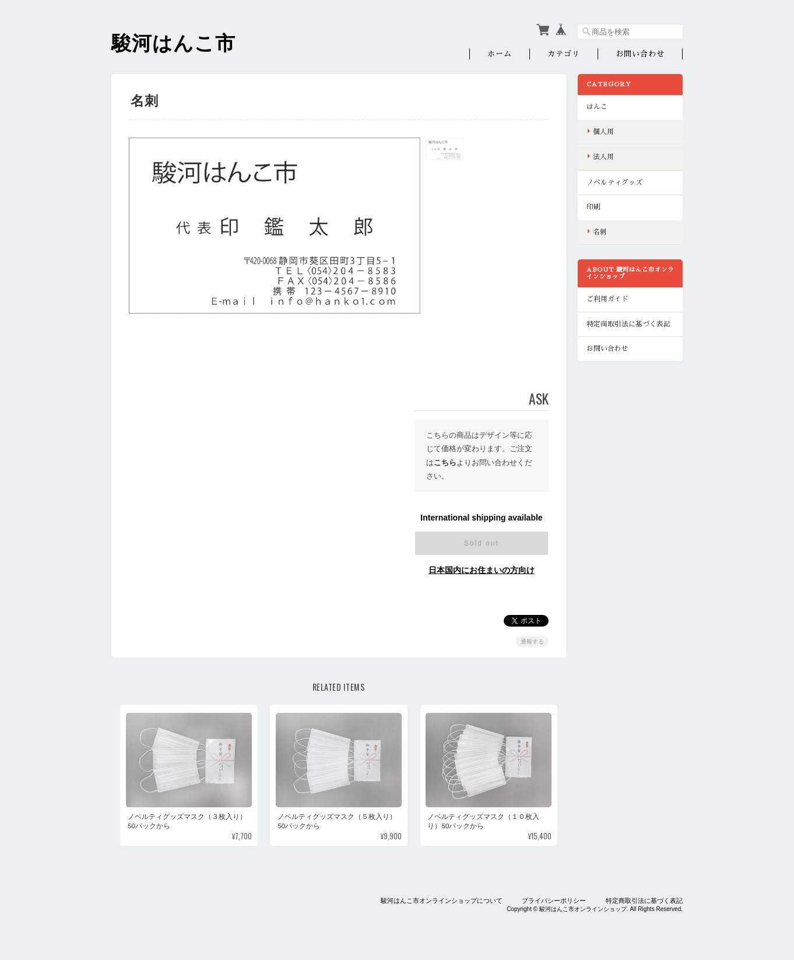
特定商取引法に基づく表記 (628, 324)
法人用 (603, 156)
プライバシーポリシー (554, 900)
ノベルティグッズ (614, 182)
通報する (532, 641)
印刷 (593, 206)
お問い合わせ (640, 54)
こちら (445, 462)
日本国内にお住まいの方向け (481, 570)
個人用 (603, 131)
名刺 (600, 231)
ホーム (499, 54)
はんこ (596, 106)
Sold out (481, 543)
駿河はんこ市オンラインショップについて (442, 900)
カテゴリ (563, 54)
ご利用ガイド (607, 299)
